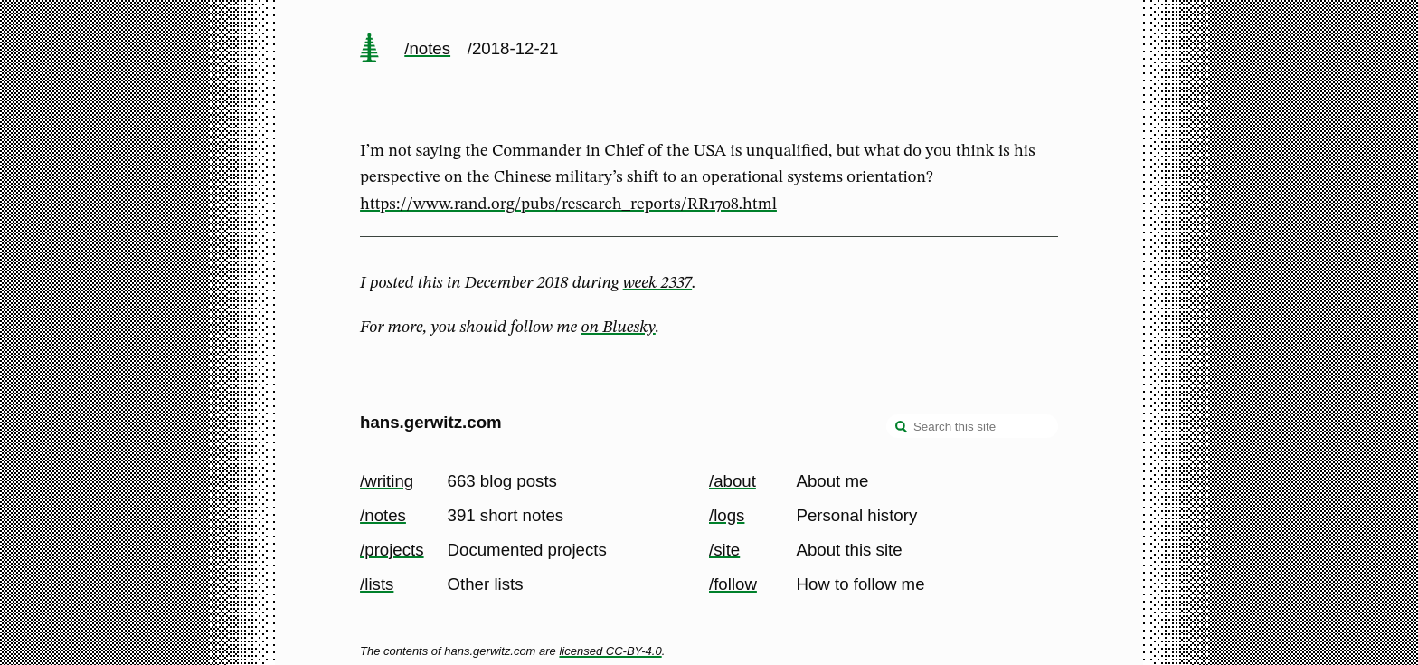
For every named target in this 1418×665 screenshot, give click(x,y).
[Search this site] (972, 426)
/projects (392, 549)
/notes (427, 48)
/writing (386, 480)
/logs (726, 515)
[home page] (369, 50)
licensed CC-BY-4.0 (610, 651)
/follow (733, 584)
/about (732, 480)
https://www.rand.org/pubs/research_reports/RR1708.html (568, 204)
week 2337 (658, 283)
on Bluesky (618, 327)
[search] (901, 428)
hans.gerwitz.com (431, 422)
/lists (376, 584)
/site (724, 549)
